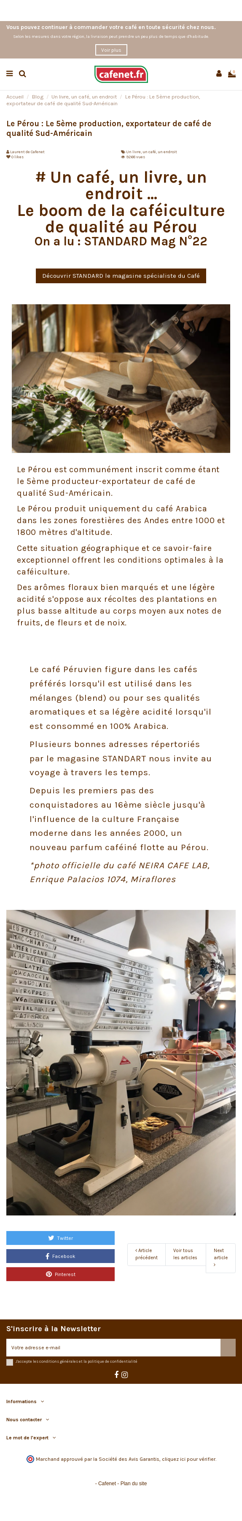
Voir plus (111, 50)
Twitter (60, 1237)
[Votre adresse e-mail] (113, 1347)
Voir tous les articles (185, 1254)
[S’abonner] (228, 1347)
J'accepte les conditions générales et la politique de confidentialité (76, 1361)
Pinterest (60, 1274)
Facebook (60, 1256)
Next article (221, 1257)
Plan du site (134, 1483)
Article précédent (146, 1254)
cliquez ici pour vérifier (188, 1459)
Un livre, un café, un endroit (151, 151)
